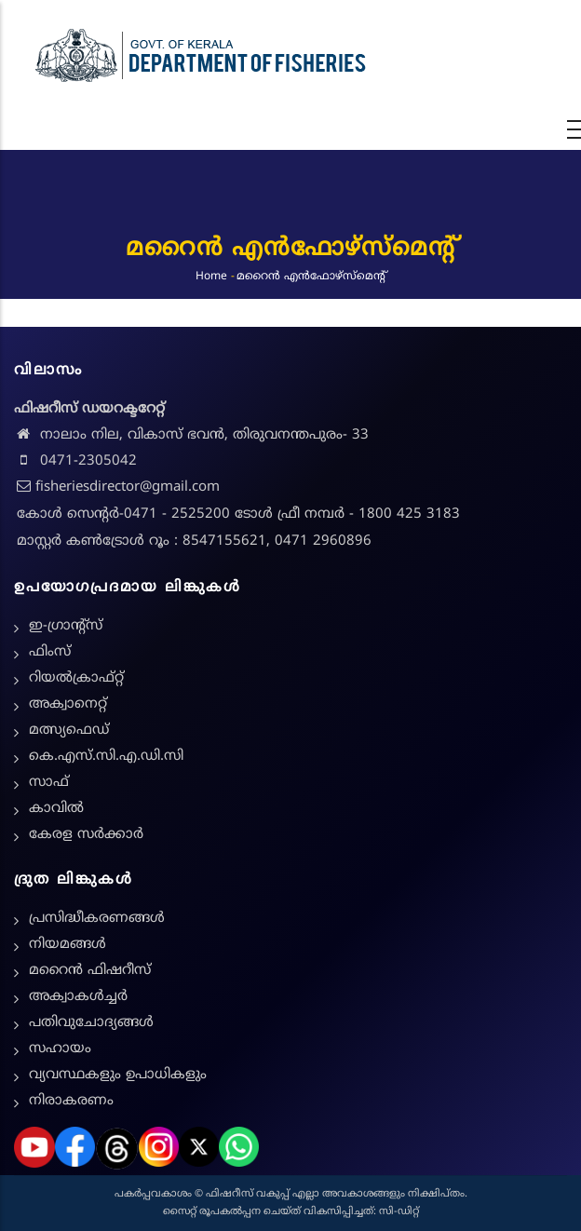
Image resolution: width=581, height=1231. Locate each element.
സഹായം (60, 1049)
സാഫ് (49, 782)
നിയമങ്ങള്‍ (67, 945)
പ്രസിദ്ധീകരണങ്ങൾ (97, 918)
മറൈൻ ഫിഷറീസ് (90, 971)
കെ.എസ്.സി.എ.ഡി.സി (106, 756)
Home (211, 276)
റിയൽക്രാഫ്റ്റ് (76, 678)
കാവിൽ (56, 809)
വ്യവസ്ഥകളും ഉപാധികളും (118, 1075)
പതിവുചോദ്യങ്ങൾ (91, 1023)
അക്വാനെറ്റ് (68, 704)
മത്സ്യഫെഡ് (69, 730)
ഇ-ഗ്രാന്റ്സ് (65, 626)
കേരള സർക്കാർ (86, 835)
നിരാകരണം (71, 1101)
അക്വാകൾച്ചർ (78, 997)
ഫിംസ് (50, 652)
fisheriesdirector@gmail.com (117, 487)
